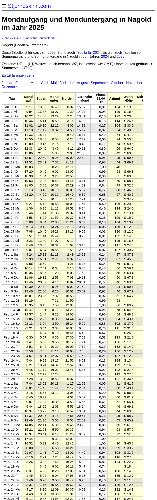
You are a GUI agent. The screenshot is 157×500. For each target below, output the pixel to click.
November (134, 83)
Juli (71, 83)
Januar (7, 83)
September (99, 83)
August (82, 83)
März (35, 83)
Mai (54, 83)
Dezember (10, 87)
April (44, 83)
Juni (63, 83)
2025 (121, 56)
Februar (21, 83)
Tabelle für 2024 (88, 52)
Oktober (117, 83)
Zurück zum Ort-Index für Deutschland (29, 38)
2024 (105, 56)
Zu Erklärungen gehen (19, 75)
